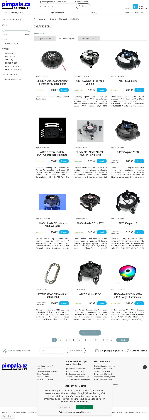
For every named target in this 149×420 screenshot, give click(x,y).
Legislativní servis (57, 13)
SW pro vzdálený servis (14, 13)
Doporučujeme (44, 38)
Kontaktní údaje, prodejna (104, 366)
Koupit (64, 90)
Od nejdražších (89, 38)
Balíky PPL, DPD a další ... (104, 368)
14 (96, 340)
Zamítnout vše (64, 407)
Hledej (83, 6)
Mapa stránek (141, 412)
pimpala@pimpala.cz (47, 2)
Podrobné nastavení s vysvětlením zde (75, 412)
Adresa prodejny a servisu (133, 13)
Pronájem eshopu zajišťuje (111, 412)
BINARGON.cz (128, 412)
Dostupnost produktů (75, 371)
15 (103, 340)
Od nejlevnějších (66, 38)
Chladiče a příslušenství (58, 19)
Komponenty (42, 19)
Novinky (94, 13)
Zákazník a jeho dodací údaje (77, 376)
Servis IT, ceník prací (102, 371)
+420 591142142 (62, 2)
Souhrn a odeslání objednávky (78, 379)
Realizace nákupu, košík (75, 374)
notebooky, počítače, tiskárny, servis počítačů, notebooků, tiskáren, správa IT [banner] (16, 5)
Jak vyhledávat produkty (75, 368)
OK (84, 407)
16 (110, 340)
